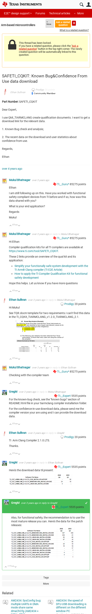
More (80, 13)
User (88, 4)
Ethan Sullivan (17, 92)
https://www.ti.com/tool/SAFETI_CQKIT (33, 251)
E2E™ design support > (18, 13)
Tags (46, 577)
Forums (40, 13)
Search (81, 4)
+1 (86, 502)
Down (19, 226)
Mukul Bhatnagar (20, 180)
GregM (13, 391)
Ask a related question (63, 23)
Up (10, 226)
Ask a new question (74, 23)
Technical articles (59, 13)
